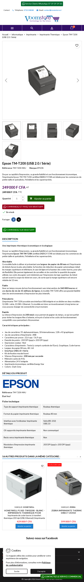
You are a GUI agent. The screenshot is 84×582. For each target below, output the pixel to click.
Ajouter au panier (41, 198)
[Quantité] (16, 199)
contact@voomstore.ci (52, 10)
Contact (7, 10)
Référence (7, 168)
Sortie (16, 571)
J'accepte (41, 571)
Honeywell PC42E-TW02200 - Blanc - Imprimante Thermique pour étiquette (24, 512)
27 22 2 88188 (29, 10)
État (4, 396)
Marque (33, 168)
